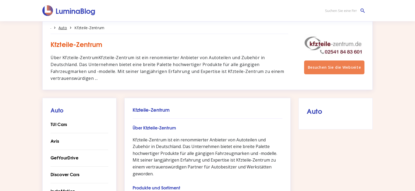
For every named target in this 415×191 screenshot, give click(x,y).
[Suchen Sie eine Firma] (343, 10)
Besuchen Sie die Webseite (334, 72)
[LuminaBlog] (69, 10)
